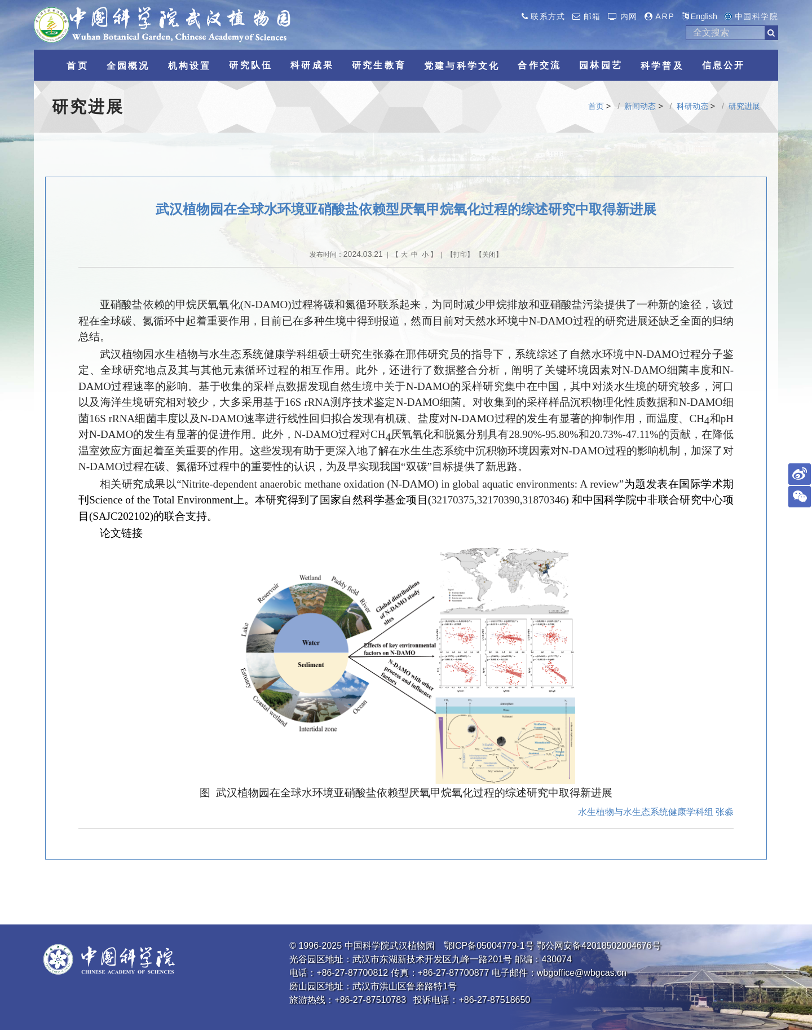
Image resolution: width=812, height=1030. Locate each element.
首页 (596, 106)
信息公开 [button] (723, 65)
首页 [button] (77, 66)
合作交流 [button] (539, 65)
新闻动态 (640, 106)
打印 (460, 254)
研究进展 (744, 106)
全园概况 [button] (128, 66)
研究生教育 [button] (379, 65)
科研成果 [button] (312, 65)
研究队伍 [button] (250, 65)
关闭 (489, 254)
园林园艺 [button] (601, 65)
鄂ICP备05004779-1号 (489, 945)
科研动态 (692, 106)
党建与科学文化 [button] (462, 66)
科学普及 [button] (662, 66)
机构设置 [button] (189, 66)
